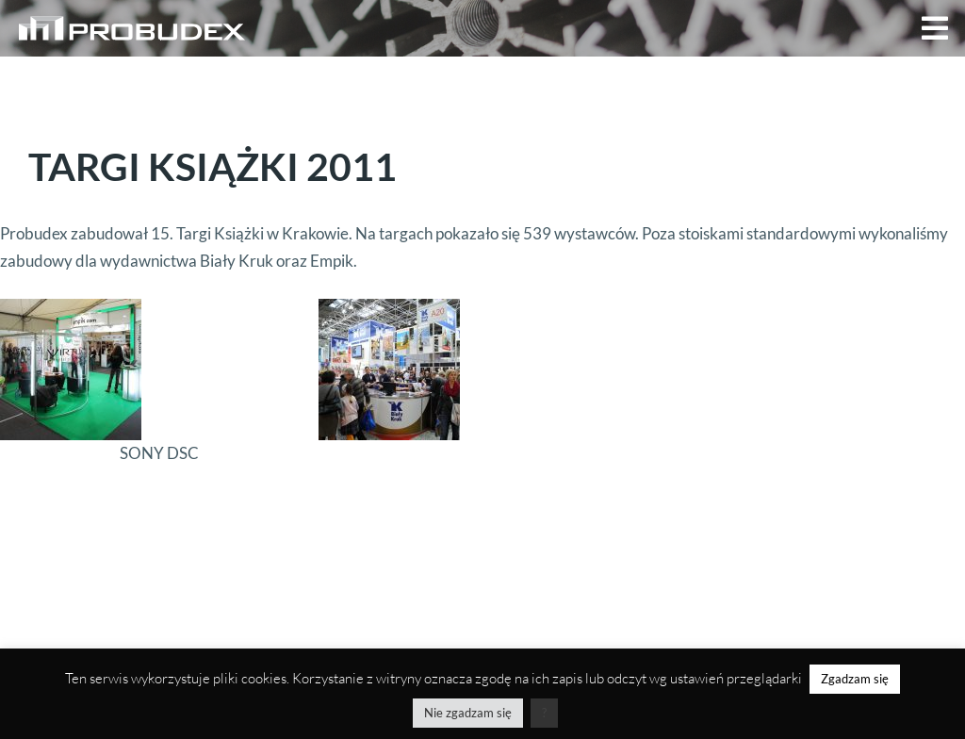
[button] (935, 28)
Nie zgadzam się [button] (468, 712)
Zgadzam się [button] (855, 678)
